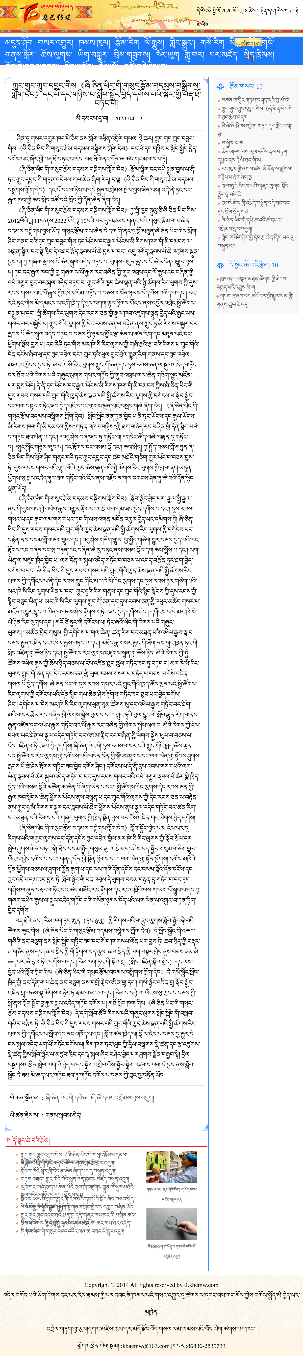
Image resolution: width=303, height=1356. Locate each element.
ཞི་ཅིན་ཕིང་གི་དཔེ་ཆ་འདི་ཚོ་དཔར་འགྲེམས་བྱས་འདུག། (100, 1098)
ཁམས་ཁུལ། (94, 42)
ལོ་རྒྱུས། (154, 42)
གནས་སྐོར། (20, 54)
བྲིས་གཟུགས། (132, 54)
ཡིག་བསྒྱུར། (93, 54)
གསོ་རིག (212, 42)
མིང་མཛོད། (78, 66)
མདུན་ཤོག (19, 42)
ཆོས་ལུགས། (57, 54)
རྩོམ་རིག (127, 42)
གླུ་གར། (194, 54)
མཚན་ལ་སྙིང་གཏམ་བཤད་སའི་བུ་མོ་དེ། (255, 100)
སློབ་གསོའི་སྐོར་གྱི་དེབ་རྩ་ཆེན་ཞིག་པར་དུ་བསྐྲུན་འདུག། (68, 1171)
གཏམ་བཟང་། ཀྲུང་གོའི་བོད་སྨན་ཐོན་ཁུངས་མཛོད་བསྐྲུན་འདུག (75, 1179)
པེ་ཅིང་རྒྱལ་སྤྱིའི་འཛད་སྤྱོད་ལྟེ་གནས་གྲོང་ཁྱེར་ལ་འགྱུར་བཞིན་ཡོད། (78, 1207)
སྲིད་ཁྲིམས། (259, 54)
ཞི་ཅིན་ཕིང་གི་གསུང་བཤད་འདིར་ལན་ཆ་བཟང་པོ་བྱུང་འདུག (72, 1231)
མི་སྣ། (236, 42)
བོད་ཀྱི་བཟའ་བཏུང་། (32, 66)
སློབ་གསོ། (262, 42)
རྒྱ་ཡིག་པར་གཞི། (249, 43)
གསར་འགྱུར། (55, 42)
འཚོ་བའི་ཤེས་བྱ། (145, 66)
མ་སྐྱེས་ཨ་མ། (233, 143)
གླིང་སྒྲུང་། (182, 42)
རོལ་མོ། (108, 66)
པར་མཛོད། (224, 54)
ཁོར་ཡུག (167, 54)
